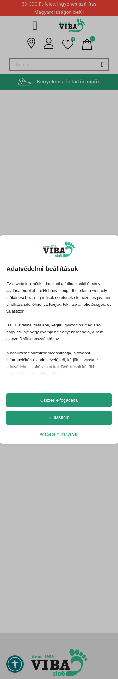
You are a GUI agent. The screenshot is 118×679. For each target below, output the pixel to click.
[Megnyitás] (35, 25)
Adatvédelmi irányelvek (59, 434)
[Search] (59, 64)
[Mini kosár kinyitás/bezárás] (87, 44)
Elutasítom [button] (58, 417)
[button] (67, 44)
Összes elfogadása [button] (59, 400)
